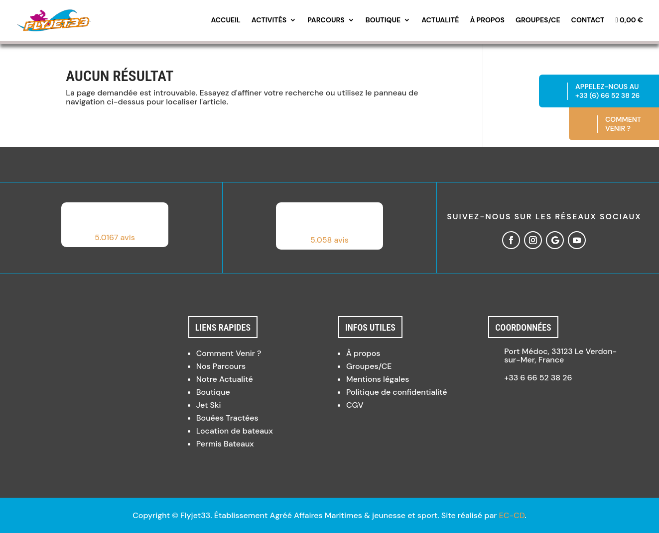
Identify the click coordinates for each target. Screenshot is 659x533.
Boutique (383, 20)
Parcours (326, 20)
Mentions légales (377, 379)
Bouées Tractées (227, 418)
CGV (355, 405)
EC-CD (512, 515)
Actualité (440, 20)
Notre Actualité (224, 379)
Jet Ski (208, 405)
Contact (588, 20)
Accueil (225, 20)
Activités (269, 20)
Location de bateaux (234, 431)
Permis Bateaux (225, 444)
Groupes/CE (538, 20)
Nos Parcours (221, 366)
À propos (487, 20)
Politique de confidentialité (396, 392)
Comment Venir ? (229, 353)
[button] (114, 224)
